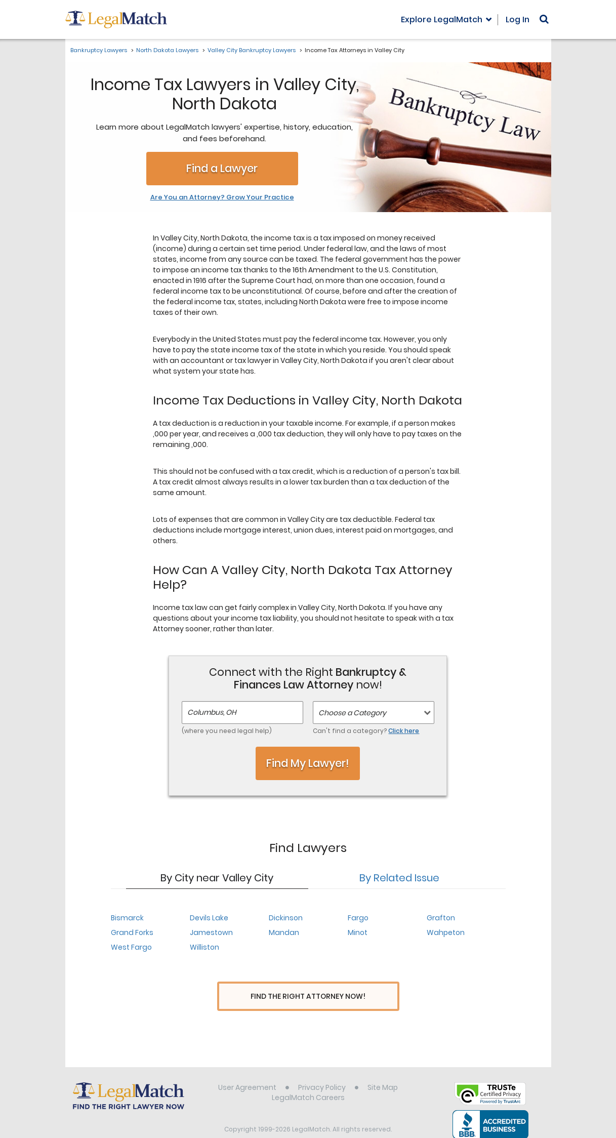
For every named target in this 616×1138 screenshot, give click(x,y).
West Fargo (131, 947)
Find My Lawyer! (307, 763)
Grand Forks (132, 932)
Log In (517, 19)
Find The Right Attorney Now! (308, 996)
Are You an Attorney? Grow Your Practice (222, 197)
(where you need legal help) (227, 730)
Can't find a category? (366, 730)
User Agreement (247, 1069)
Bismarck (127, 918)
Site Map (382, 1069)
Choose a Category (352, 713)
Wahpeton (446, 932)
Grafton (441, 918)
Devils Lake (209, 918)
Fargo (358, 918)
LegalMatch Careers (308, 1079)
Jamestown (211, 932)
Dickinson (286, 918)
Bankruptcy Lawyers (98, 50)
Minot (357, 932)
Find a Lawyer (222, 168)
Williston (204, 947)
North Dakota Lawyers (167, 50)
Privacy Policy (322, 1069)
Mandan (284, 932)
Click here (403, 730)
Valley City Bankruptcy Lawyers (252, 50)
